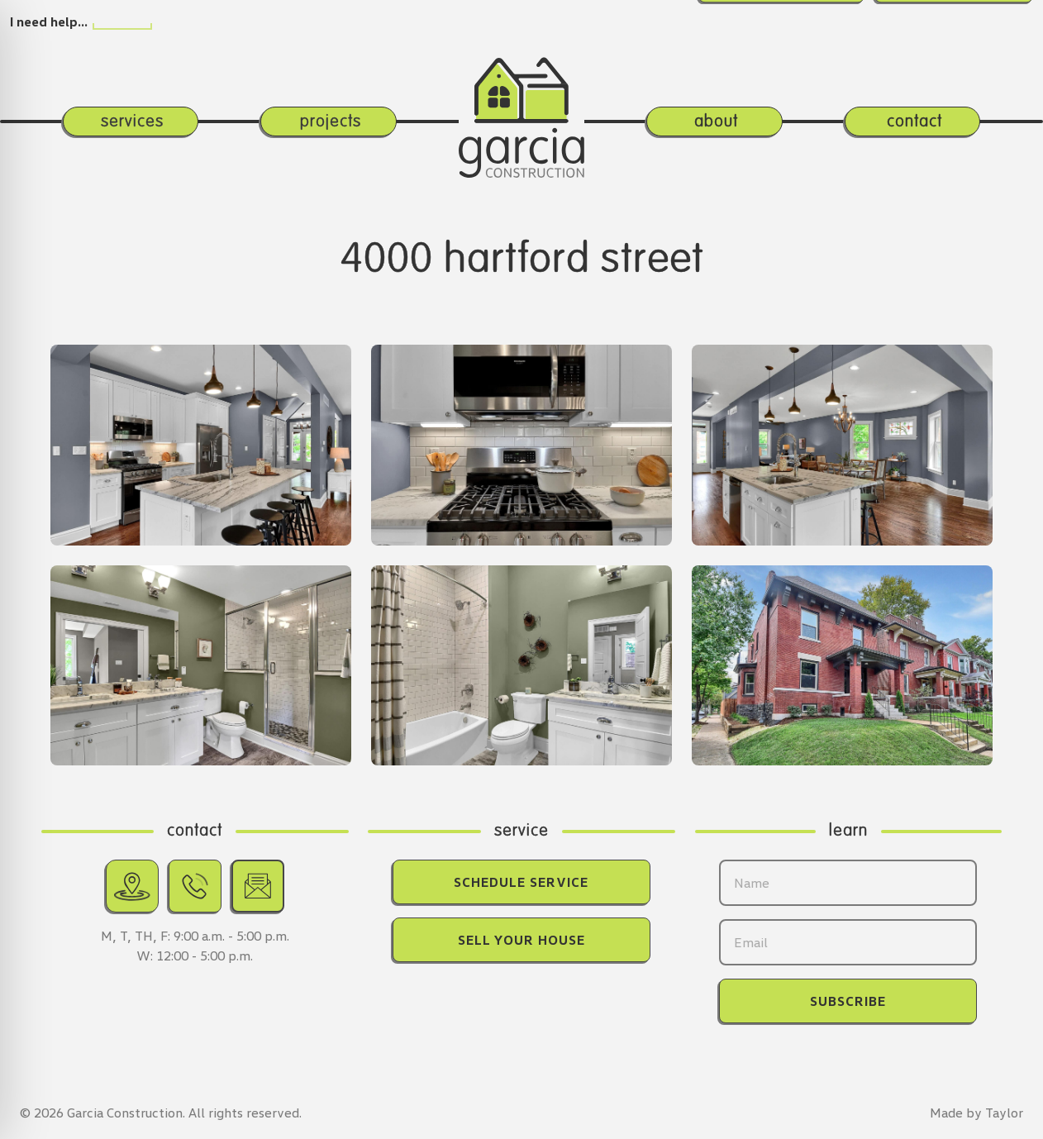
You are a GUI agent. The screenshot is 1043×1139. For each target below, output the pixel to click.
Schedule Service (521, 882)
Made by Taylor (976, 1112)
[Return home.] (521, 93)
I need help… (49, 21)
